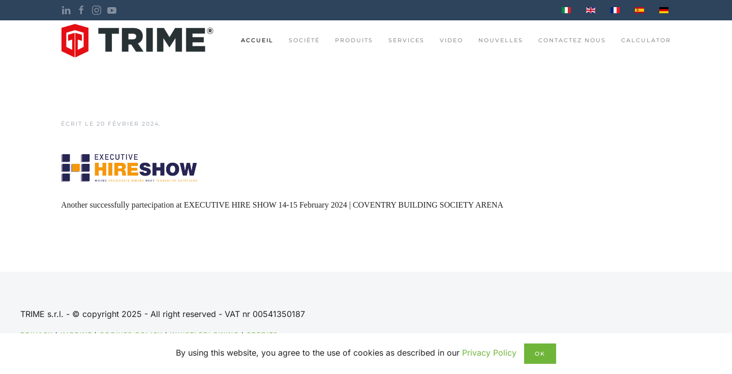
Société (304, 40)
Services (406, 40)
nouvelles (500, 40)
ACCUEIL (257, 40)
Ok (540, 353)
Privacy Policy (489, 353)
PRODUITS (354, 40)
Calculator (646, 40)
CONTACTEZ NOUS (572, 40)
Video (451, 40)
